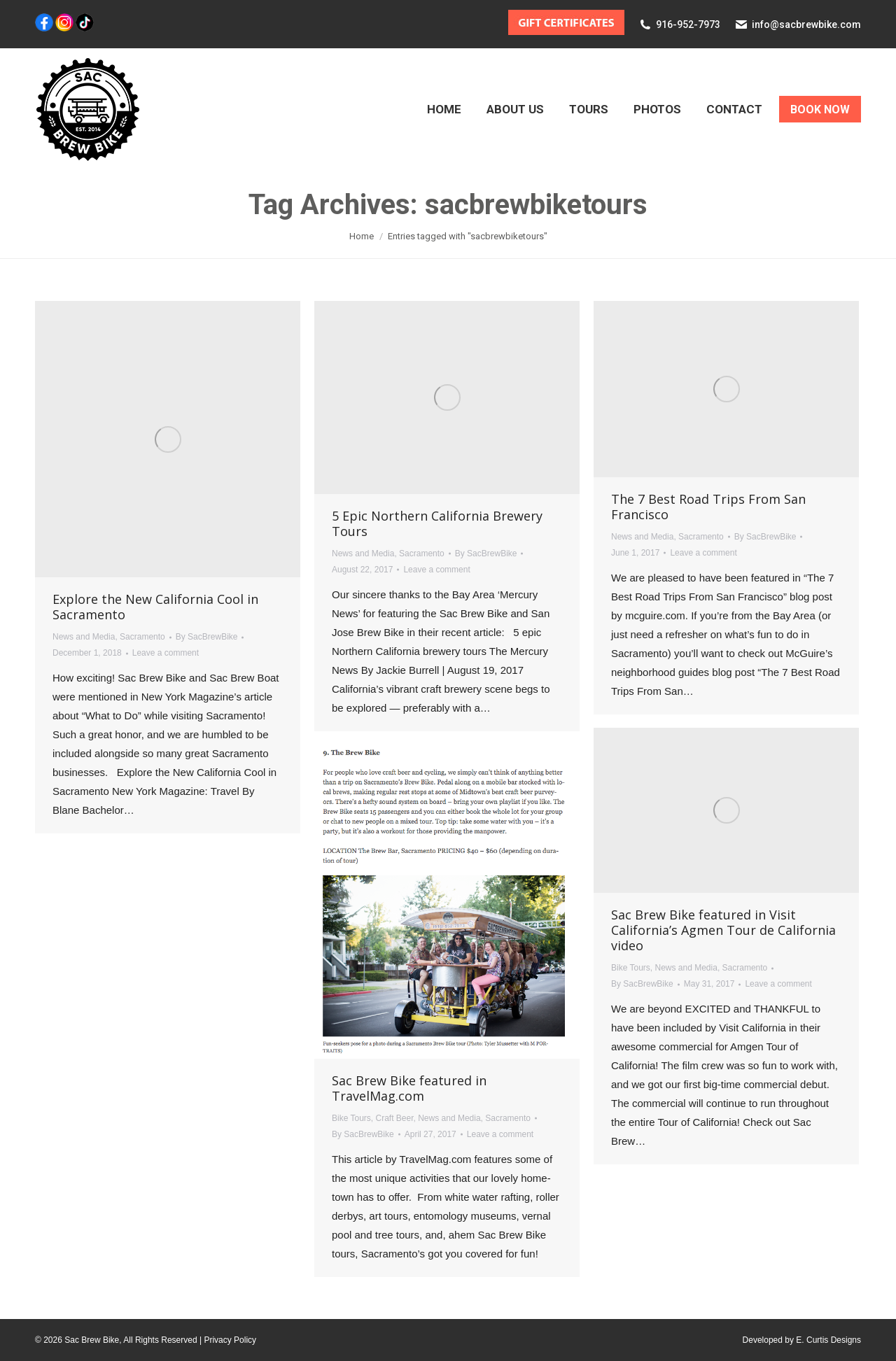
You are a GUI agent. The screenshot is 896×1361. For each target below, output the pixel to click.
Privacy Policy (230, 1340)
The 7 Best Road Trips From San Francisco (708, 507)
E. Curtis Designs (828, 1340)
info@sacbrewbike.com (806, 24)
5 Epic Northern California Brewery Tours (437, 523)
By (207, 637)
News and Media (83, 637)
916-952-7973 (688, 24)
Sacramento (142, 637)
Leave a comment (165, 653)
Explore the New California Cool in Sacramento (155, 607)
